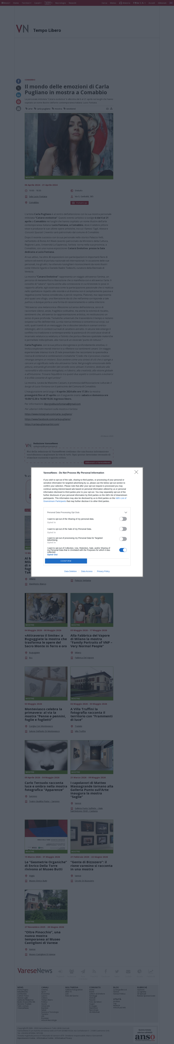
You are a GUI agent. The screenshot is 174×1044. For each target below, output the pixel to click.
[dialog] (87, 522)
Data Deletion (70, 571)
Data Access (87, 571)
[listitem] (87, 512)
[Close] (137, 473)
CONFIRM (66, 561)
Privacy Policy (103, 571)
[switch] (123, 519)
